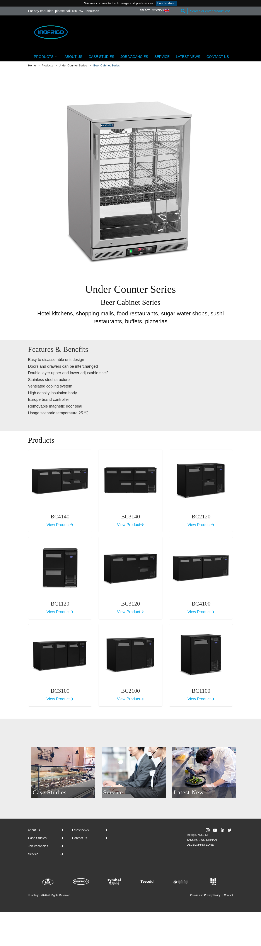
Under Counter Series (73, 65)
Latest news (188, 57)
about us (73, 57)
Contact (228, 895)
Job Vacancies (134, 57)
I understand (166, 3)
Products (46, 56)
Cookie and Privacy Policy (205, 895)
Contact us (217, 57)
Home (32, 65)
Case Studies (101, 57)
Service (162, 57)
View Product (59, 525)
